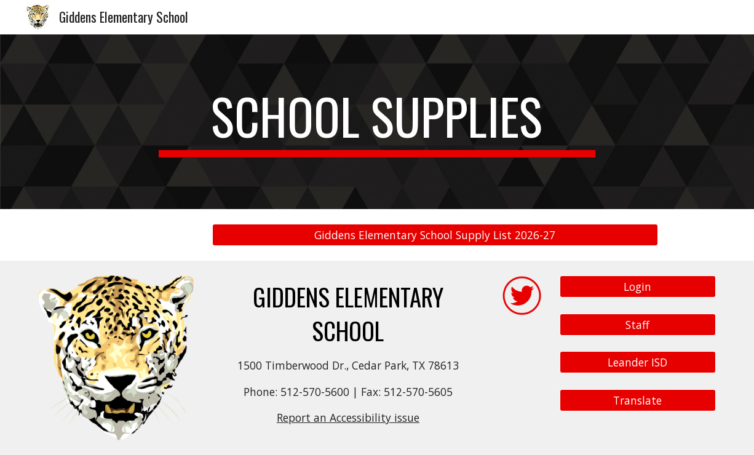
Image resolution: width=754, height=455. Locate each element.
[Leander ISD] (637, 362)
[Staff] (637, 324)
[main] (377, 121)
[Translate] (637, 399)
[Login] (637, 286)
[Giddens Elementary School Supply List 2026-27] (435, 235)
